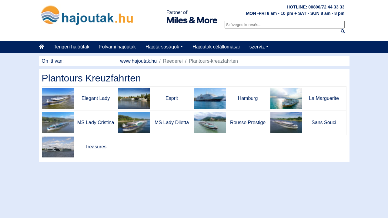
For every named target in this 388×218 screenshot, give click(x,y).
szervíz (257, 46)
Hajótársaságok (162, 46)
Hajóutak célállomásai (216, 46)
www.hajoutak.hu (138, 61)
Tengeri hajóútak (71, 46)
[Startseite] (44, 47)
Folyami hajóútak (117, 46)
